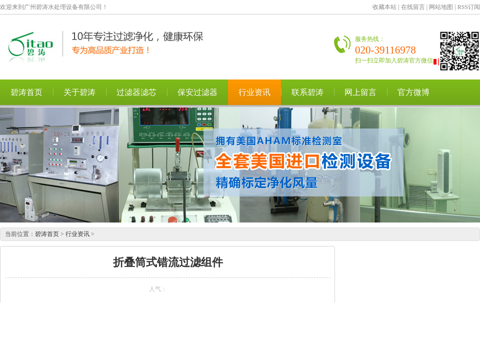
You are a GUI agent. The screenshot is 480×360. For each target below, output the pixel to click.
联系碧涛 (308, 92)
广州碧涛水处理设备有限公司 (112, 46)
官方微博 (414, 92)
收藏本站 (384, 7)
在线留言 (413, 7)
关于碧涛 (80, 92)
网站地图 (441, 7)
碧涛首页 (26, 92)
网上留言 (360, 92)
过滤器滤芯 (136, 92)
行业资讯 (254, 92)
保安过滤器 (198, 92)
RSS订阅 (469, 7)
